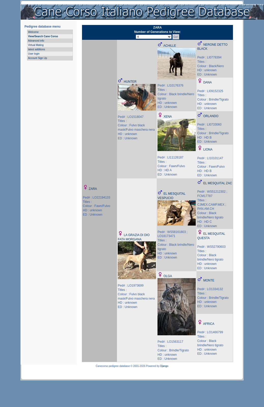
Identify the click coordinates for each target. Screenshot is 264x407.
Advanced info (36, 40)
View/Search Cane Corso (43, 36)
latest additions (36, 49)
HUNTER (130, 81)
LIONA (208, 149)
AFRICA (208, 324)
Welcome (33, 32)
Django (164, 366)
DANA (207, 82)
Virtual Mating (36, 45)
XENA (168, 116)
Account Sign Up (37, 58)
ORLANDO (210, 116)
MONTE (208, 280)
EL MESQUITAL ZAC (217, 183)
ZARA (93, 189)
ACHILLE (169, 45)
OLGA (168, 276)
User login (33, 53)
